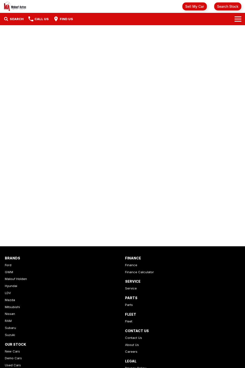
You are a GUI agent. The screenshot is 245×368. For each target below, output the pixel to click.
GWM (9, 272)
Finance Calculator (139, 272)
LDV (8, 293)
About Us (132, 345)
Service (131, 288)
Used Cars (13, 365)
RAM (8, 321)
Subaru (10, 328)
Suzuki (10, 335)
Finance (131, 265)
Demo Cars (13, 358)
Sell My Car (194, 6)
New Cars (12, 351)
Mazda (10, 300)
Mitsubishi (12, 307)
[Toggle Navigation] (238, 19)
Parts (129, 305)
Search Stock (227, 6)
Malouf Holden (16, 279)
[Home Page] (15, 6)
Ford (8, 265)
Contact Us (133, 338)
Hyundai (11, 286)
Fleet (128, 321)
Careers (131, 351)
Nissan (10, 314)
